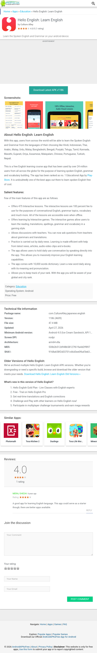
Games (57, 624)
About (34, 646)
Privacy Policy (45, 646)
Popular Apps (44, 634)
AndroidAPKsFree (20, 646)
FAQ (65, 624)
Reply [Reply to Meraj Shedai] (89, 510)
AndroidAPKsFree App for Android (59, 637)
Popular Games (60, 634)
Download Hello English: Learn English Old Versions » (52, 374)
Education (25, 11)
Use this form (25, 649)
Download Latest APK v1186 (48, 90)
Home (7, 11)
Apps (15, 11)
